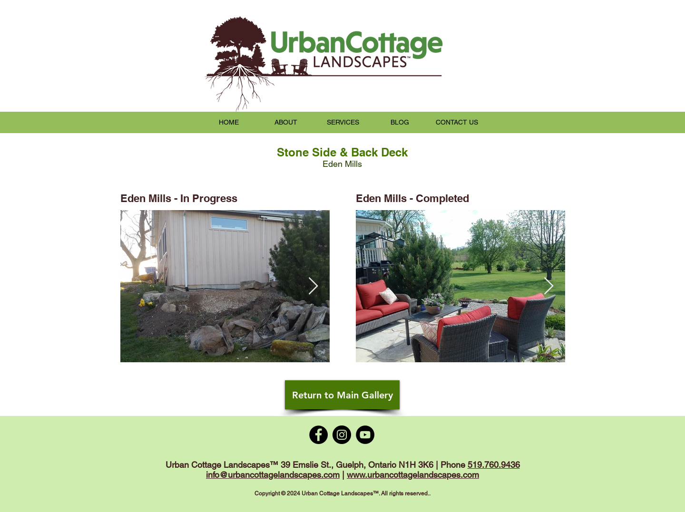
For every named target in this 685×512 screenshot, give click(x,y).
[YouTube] (365, 434)
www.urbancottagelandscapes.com (413, 475)
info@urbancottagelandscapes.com (273, 475)
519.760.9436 (494, 465)
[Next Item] (313, 286)
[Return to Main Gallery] (342, 394)
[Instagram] (342, 434)
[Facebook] (318, 434)
